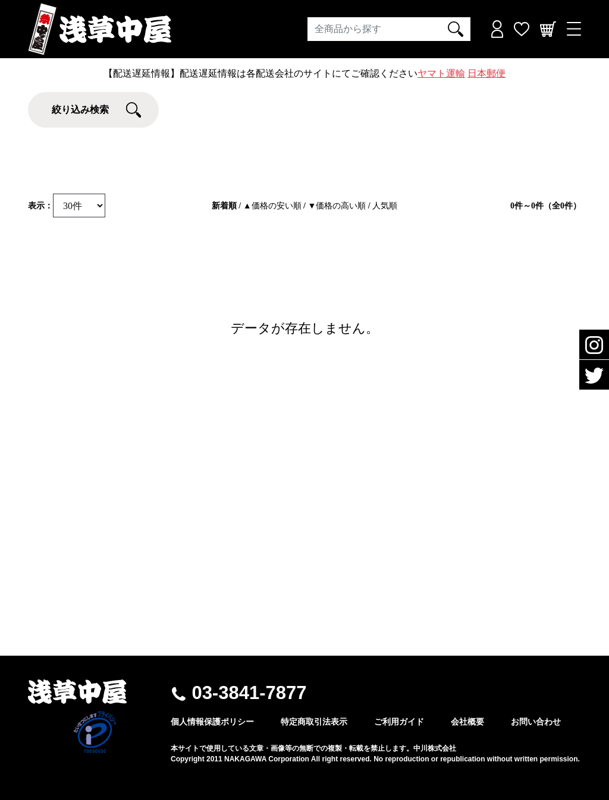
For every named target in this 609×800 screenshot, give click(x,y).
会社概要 (467, 721)
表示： (40, 205)
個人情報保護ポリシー (212, 721)
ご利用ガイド (399, 721)
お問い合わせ (536, 721)
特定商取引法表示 (314, 721)
